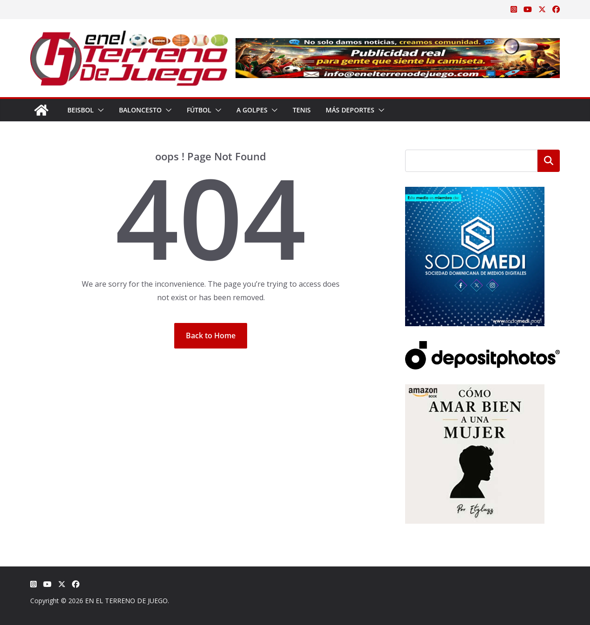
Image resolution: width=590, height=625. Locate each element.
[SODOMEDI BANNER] (474, 192)
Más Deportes (350, 109)
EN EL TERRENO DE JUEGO (126, 600)
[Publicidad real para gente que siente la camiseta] (398, 44)
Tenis (302, 109)
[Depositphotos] (482, 346)
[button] (99, 110)
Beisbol (80, 109)
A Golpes (252, 109)
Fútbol (199, 109)
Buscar (549, 161)
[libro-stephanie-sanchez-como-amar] (474, 390)
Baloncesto (140, 109)
